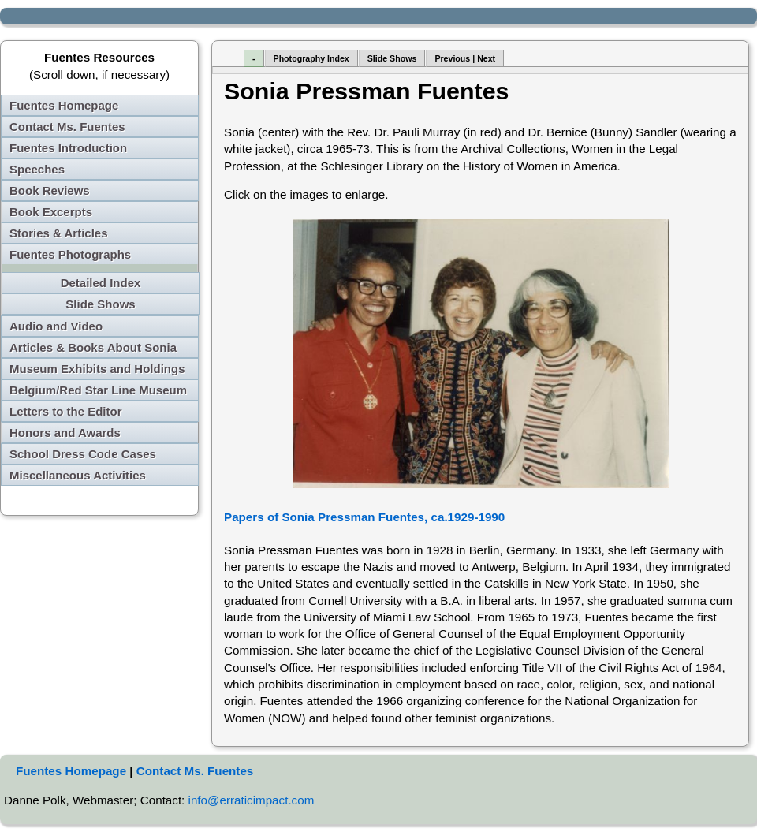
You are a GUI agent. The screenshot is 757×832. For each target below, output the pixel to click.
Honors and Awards (65, 432)
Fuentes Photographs (70, 254)
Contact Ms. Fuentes (67, 126)
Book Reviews (49, 190)
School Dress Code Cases (82, 454)
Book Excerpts (50, 211)
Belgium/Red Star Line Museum (98, 390)
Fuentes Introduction (68, 148)
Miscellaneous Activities (77, 475)
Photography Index (311, 58)
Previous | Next (464, 58)
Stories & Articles (58, 233)
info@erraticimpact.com (251, 800)
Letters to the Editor (65, 411)
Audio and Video (56, 326)
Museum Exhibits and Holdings (97, 368)
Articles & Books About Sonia (93, 347)
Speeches (37, 169)
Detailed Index (101, 282)
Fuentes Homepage (63, 105)
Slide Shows (100, 304)
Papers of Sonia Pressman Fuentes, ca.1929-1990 (364, 517)
